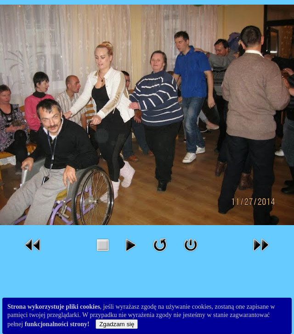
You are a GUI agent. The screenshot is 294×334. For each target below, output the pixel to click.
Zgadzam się (116, 324)
